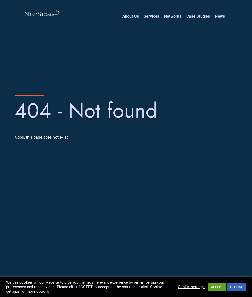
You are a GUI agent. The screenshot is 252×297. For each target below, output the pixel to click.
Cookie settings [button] (191, 287)
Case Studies (198, 16)
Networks (172, 16)
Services (151, 16)
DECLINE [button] (236, 287)
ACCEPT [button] (217, 287)
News (220, 16)
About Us (130, 16)
